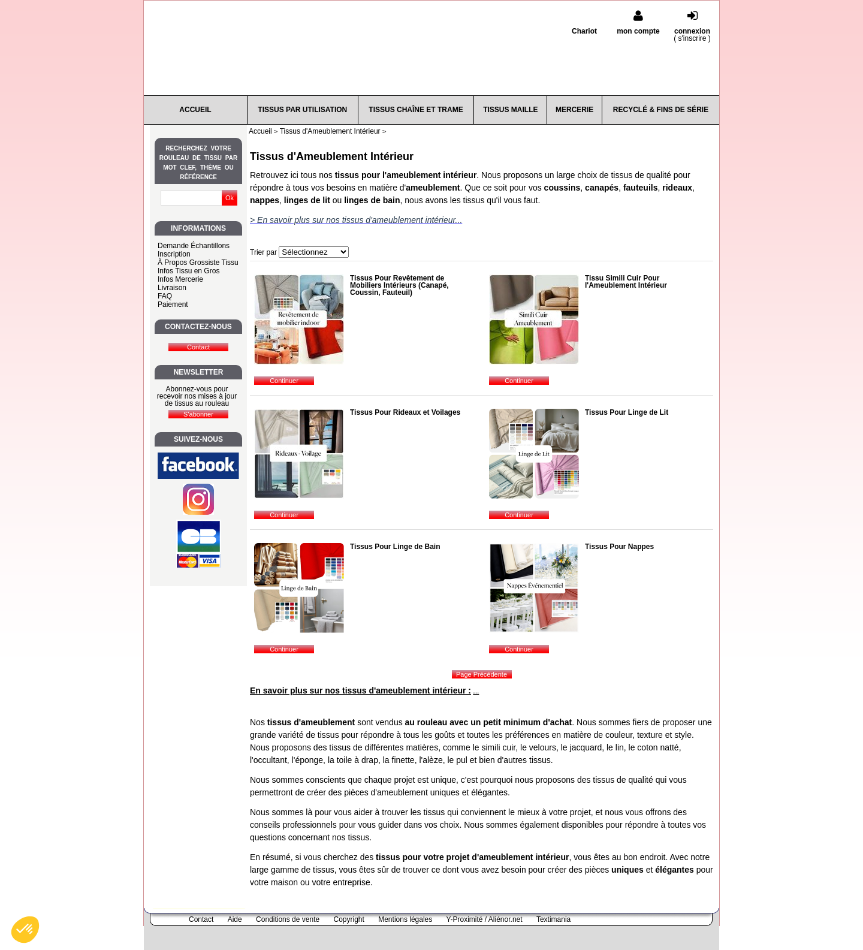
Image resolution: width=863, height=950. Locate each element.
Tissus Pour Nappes (619, 546)
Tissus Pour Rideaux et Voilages (405, 412)
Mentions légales (405, 919)
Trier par (263, 252)
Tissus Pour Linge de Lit (626, 412)
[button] (25, 929)
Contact (201, 919)
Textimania (553, 919)
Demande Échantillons (194, 246)
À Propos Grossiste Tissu (198, 262)
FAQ (165, 296)
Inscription (174, 254)
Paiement (173, 304)
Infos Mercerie (180, 279)
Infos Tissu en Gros (188, 271)
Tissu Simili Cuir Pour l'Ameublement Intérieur (626, 282)
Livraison (172, 288)
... (476, 691)
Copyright (349, 919)
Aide (235, 919)
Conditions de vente (287, 919)
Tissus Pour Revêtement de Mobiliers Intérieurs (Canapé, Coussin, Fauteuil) (399, 285)
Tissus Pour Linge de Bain (395, 546)
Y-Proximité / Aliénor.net (484, 919)
